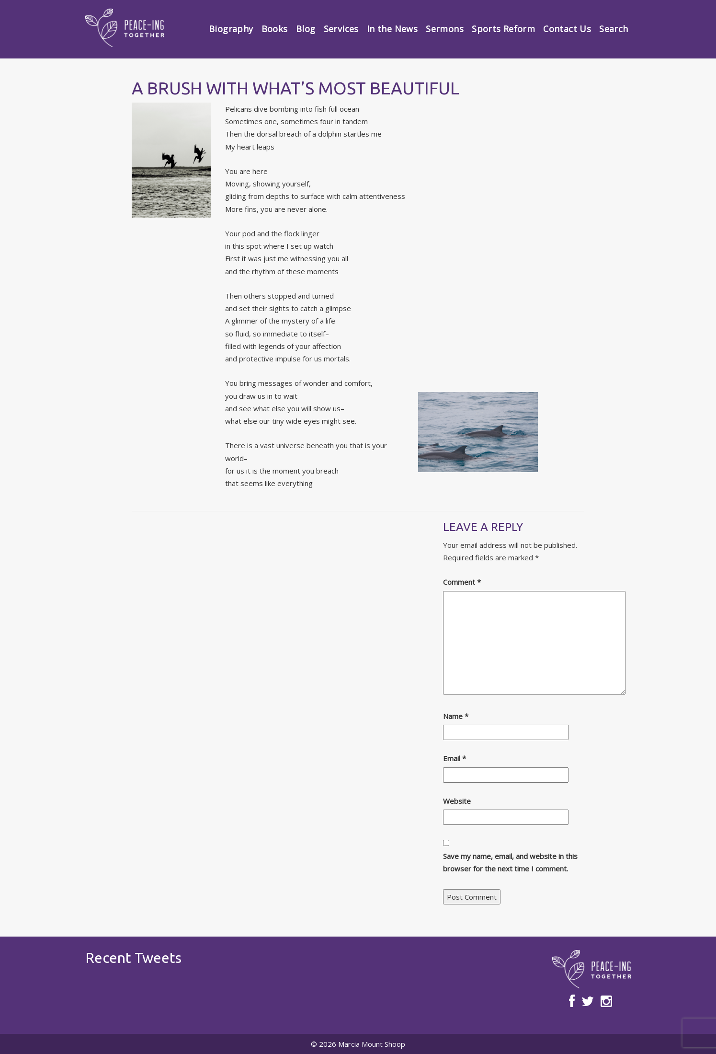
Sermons (445, 29)
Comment (462, 582)
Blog (305, 29)
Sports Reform (503, 29)
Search (613, 29)
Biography (231, 29)
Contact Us (567, 29)
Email (454, 758)
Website (457, 801)
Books (274, 29)
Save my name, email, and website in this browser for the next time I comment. (510, 862)
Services (341, 29)
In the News (392, 29)
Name (455, 716)
